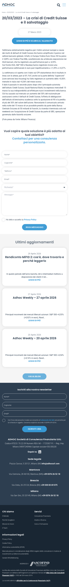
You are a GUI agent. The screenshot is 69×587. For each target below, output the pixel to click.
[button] (64, 5)
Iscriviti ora (34, 429)
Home (4, 12)
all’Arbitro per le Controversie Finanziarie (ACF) (33, 581)
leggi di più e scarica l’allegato (34, 40)
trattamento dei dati (47, 420)
